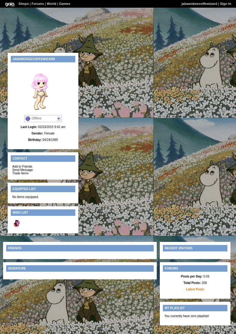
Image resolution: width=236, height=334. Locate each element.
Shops (23, 4)
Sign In (225, 4)
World (51, 4)
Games (64, 4)
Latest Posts (195, 289)
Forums (38, 4)
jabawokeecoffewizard (199, 4)
